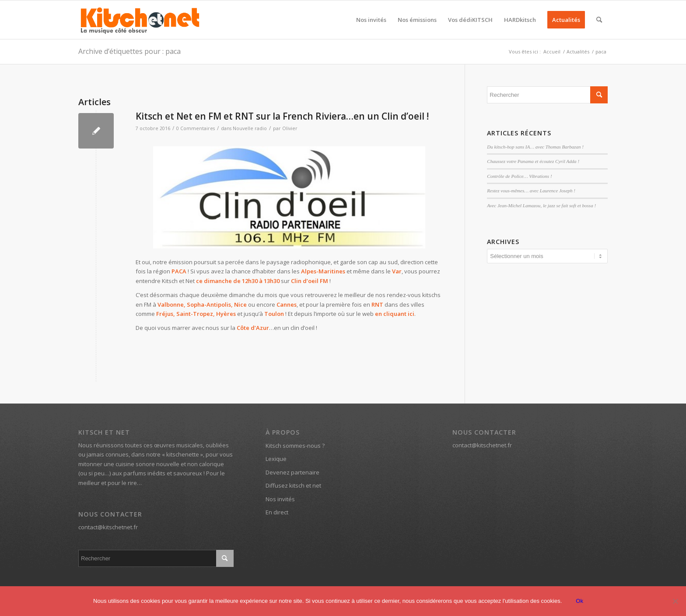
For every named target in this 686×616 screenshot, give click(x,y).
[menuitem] (371, 19)
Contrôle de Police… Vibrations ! (519, 176)
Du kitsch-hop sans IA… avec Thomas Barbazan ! (535, 146)
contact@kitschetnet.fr (108, 527)
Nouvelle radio (250, 128)
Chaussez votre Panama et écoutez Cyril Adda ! (533, 161)
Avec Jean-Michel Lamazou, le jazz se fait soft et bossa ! (541, 205)
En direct (277, 512)
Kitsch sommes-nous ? (295, 446)
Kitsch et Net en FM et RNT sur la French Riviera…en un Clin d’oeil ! (282, 116)
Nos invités (280, 499)
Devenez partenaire (292, 472)
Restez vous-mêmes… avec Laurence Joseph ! (531, 190)
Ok (579, 601)
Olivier (290, 128)
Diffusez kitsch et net (293, 485)
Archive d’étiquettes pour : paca (129, 51)
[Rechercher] (599, 19)
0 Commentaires (195, 128)
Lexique (276, 459)
